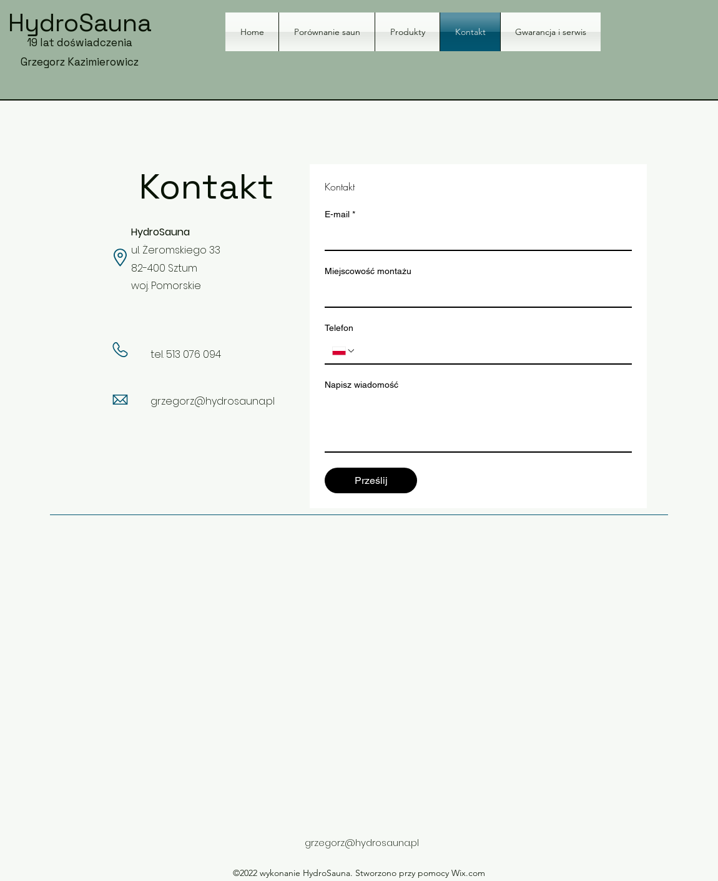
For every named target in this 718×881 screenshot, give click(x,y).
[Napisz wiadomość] (478, 423)
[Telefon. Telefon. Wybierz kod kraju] (344, 351)
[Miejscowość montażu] (474, 294)
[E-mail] (474, 237)
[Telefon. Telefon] (490, 350)
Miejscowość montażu (368, 271)
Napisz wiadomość (361, 385)
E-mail (340, 214)
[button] (407, 31)
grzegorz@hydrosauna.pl (212, 401)
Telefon (339, 328)
